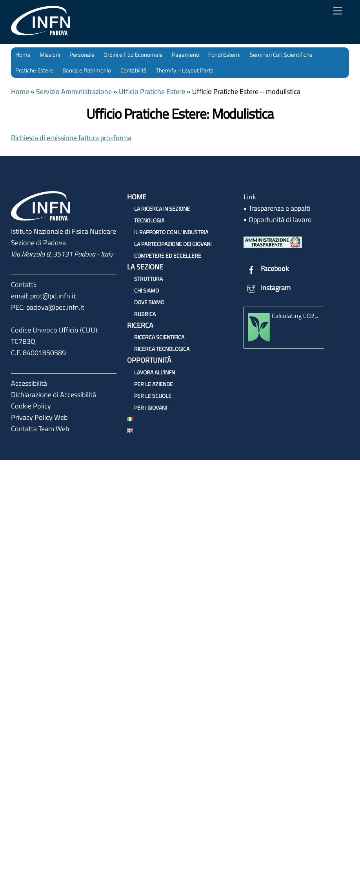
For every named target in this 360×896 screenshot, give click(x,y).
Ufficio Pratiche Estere (152, 91)
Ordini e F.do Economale (133, 54)
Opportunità (149, 360)
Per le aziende (153, 384)
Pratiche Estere (34, 70)
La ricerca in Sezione (162, 208)
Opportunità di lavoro (280, 219)
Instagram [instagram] (267, 287)
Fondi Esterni (224, 54)
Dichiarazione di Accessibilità (53, 394)
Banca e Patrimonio (86, 70)
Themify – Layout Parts (184, 70)
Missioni (50, 54)
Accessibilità (29, 383)
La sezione (145, 267)
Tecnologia (149, 220)
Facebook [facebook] (266, 268)
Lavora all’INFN (154, 372)
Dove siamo (149, 302)
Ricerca (140, 325)
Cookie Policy (31, 406)
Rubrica (145, 314)
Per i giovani (150, 407)
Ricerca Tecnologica (161, 349)
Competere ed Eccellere (167, 255)
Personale (82, 54)
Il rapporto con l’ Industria (171, 232)
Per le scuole (152, 396)
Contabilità (133, 70)
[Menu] (337, 11)
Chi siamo (146, 290)
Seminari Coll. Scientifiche (281, 54)
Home (23, 54)
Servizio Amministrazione (74, 91)
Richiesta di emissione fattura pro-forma (71, 137)
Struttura (148, 279)
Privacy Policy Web (39, 417)
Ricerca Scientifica (159, 337)
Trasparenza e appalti (279, 208)
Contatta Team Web (40, 428)
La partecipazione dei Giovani (172, 244)
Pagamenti (185, 54)
